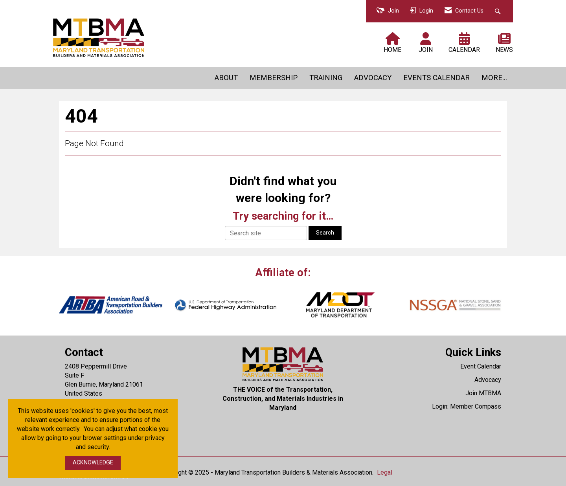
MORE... (494, 77)
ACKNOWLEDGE (93, 462)
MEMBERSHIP (274, 77)
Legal (384, 472)
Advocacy (487, 379)
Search (325, 232)
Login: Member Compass (466, 406)
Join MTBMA (483, 393)
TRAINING (325, 77)
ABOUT (226, 77)
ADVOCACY (372, 77)
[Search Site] (498, 11)
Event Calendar (480, 366)
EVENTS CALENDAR (436, 77)
